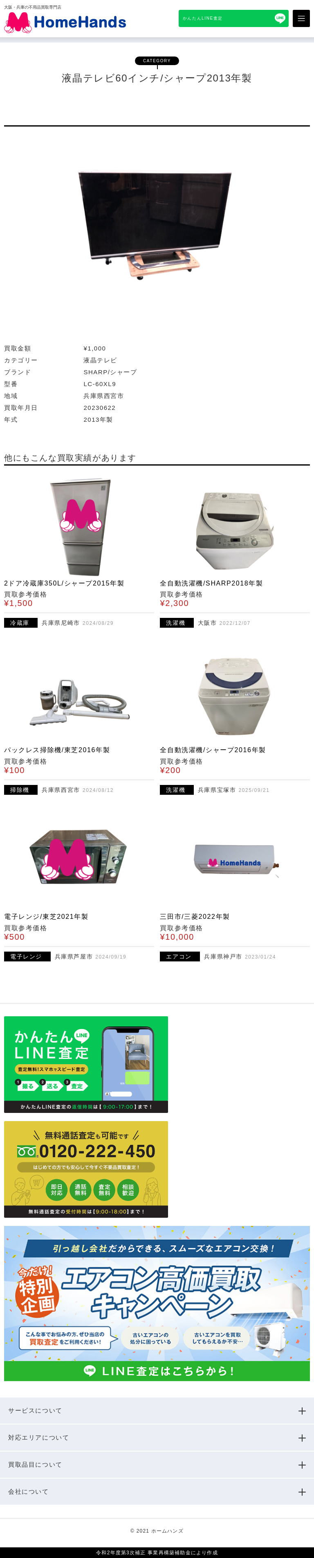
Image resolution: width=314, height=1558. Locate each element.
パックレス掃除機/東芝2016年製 (57, 749)
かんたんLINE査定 (203, 18)
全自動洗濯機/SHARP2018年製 (211, 583)
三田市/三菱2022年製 (195, 916)
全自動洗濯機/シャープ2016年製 (213, 749)
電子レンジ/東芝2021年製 (46, 916)
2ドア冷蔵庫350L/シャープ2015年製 (64, 583)
